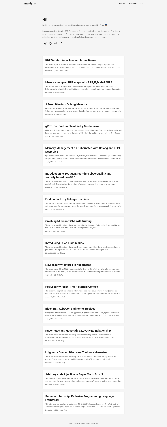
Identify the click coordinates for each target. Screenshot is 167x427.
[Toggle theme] (34, 3)
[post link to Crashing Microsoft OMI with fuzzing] (83, 226)
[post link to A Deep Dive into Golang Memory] (83, 109)
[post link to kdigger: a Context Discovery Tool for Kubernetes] (83, 357)
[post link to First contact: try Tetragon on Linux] (83, 204)
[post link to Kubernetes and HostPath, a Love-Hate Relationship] (83, 335)
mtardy (28, 3)
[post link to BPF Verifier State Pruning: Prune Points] (83, 65)
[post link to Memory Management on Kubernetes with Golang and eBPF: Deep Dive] (83, 155)
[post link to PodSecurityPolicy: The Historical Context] (83, 291)
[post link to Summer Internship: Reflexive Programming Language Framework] (83, 403)
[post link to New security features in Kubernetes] (83, 269)
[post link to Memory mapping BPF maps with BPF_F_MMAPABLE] (83, 87)
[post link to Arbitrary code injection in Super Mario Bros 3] (83, 379)
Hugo (88, 423)
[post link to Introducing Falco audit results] (83, 247)
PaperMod (95, 423)
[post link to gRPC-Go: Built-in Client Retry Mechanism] (83, 131)
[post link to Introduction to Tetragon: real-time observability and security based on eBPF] (83, 180)
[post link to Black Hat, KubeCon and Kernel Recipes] (83, 313)
